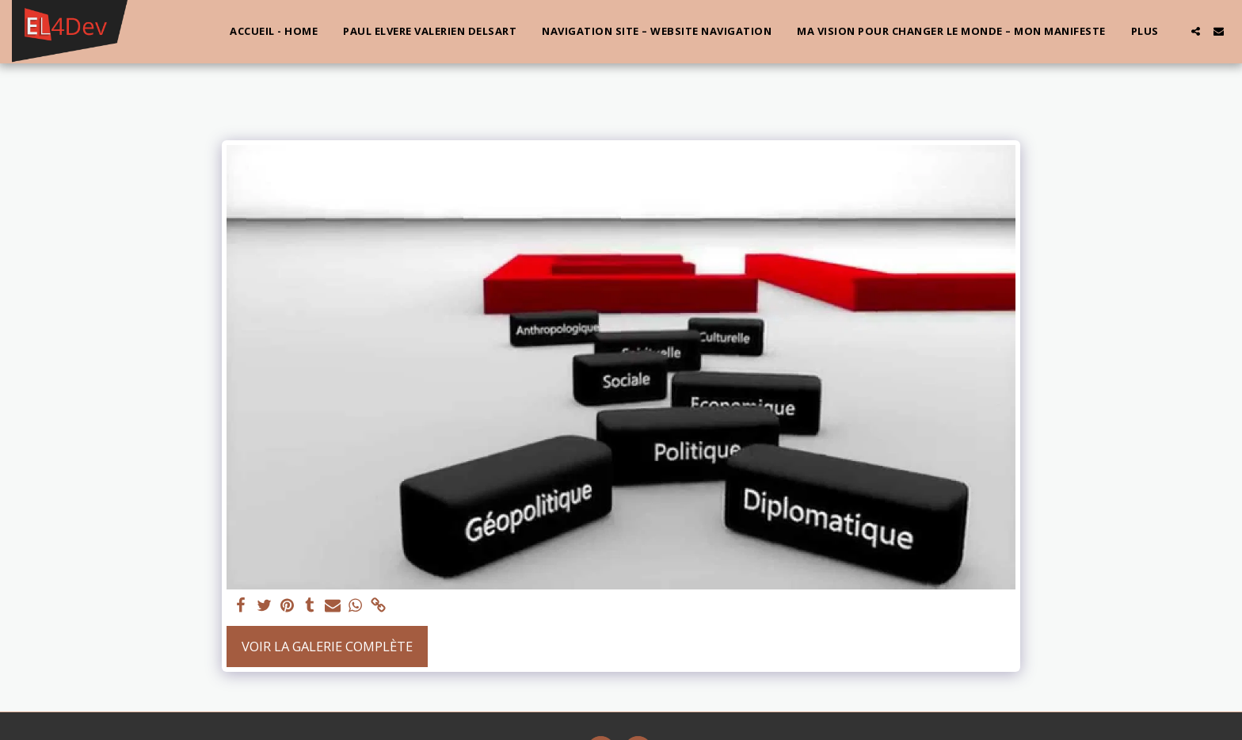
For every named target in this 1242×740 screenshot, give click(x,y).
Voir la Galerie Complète (327, 646)
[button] (1195, 31)
